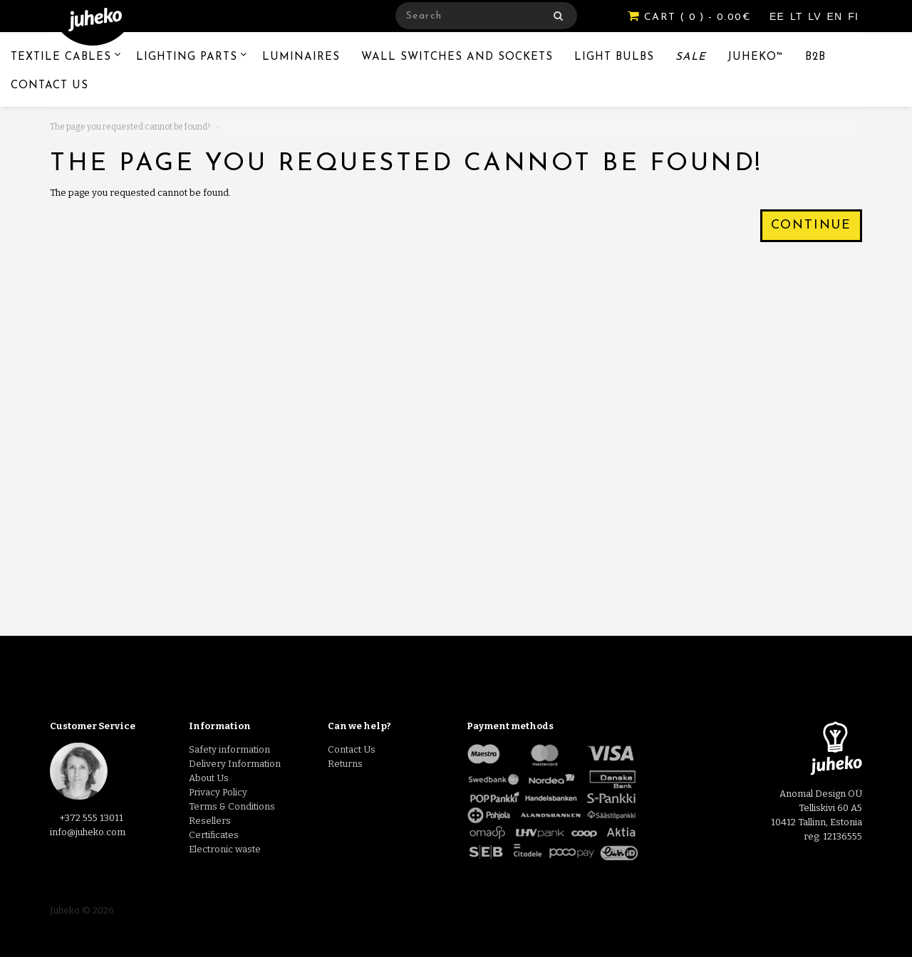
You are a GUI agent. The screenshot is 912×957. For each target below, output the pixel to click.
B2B (815, 57)
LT (798, 16)
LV (816, 16)
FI (853, 16)
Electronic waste (225, 849)
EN (836, 16)
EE (779, 16)
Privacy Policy (218, 792)
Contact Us (49, 85)
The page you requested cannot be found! (130, 127)
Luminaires (301, 57)
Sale (690, 57)
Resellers (210, 820)
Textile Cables (61, 57)
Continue (811, 225)
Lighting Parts (186, 57)
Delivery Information (235, 763)
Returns (345, 763)
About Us (209, 778)
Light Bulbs (614, 57)
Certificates (214, 835)
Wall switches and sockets (457, 57)
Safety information (229, 749)
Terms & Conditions (232, 806)
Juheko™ (755, 57)
